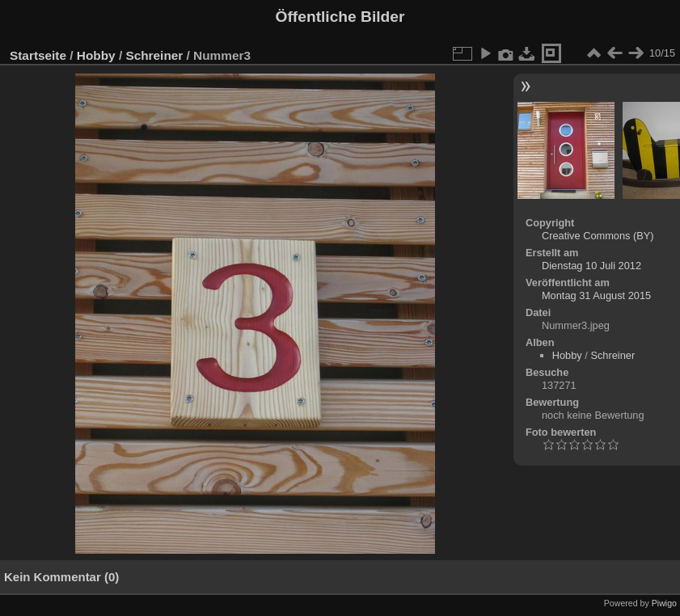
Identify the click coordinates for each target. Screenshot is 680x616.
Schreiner (154, 55)
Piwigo (664, 603)
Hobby (96, 55)
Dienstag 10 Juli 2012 (591, 265)
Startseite (38, 55)
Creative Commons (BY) (598, 236)
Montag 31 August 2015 (596, 295)
